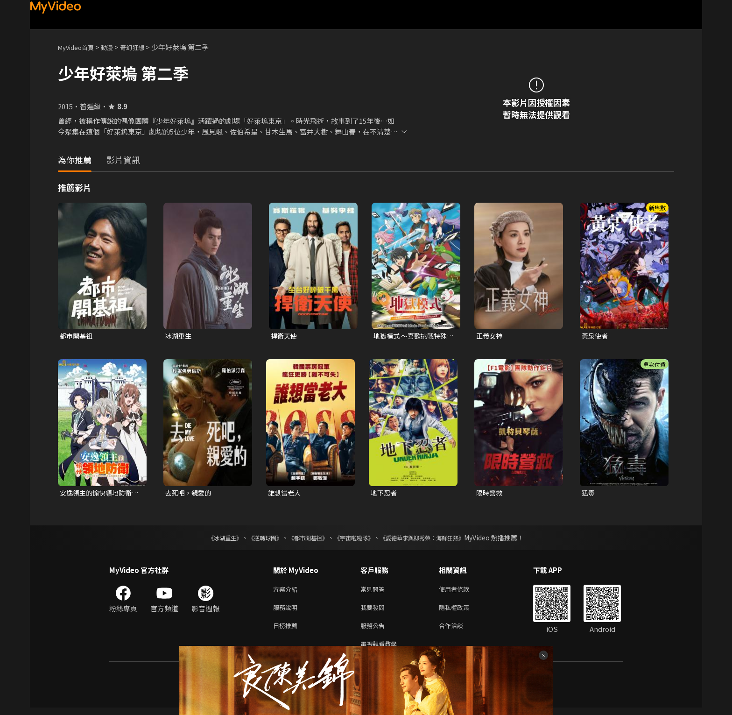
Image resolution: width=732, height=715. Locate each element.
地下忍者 (385, 494)
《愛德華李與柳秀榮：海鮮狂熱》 (434, 539)
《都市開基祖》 (303, 539)
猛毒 (589, 494)
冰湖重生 (179, 336)
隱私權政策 (461, 611)
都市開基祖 (77, 336)
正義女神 (490, 336)
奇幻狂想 (142, 47)
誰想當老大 (285, 494)
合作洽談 (458, 631)
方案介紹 (287, 591)
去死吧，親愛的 (189, 494)
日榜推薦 (287, 631)
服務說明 (287, 611)
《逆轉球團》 (254, 539)
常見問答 (374, 591)
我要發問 (374, 611)
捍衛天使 (285, 336)
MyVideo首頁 (79, 47)
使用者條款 (461, 591)
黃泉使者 (596, 336)
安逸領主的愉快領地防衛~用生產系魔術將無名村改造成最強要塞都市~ (100, 494)
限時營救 (490, 494)
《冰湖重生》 (208, 539)
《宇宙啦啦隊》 (356, 539)
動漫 (114, 47)
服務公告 (374, 631)
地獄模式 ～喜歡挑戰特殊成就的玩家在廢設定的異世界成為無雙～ (412, 336)
